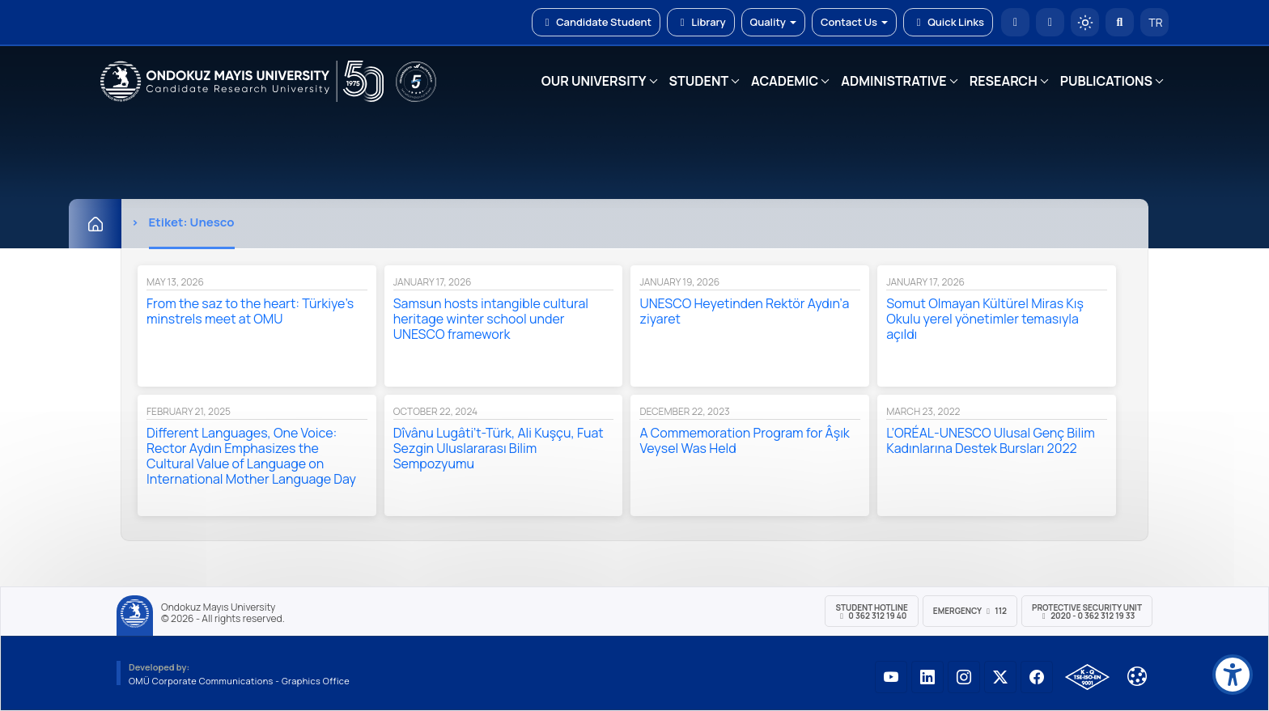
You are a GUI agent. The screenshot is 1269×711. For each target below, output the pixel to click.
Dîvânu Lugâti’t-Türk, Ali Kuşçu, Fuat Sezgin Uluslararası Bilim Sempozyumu (498, 448)
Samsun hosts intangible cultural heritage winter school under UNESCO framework (490, 318)
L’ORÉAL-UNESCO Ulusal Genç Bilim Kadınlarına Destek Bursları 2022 (990, 440)
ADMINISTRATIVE (893, 81)
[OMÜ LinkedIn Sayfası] (927, 677)
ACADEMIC (784, 81)
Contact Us (854, 22)
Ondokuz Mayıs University (218, 607)
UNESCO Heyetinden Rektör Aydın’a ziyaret (744, 311)
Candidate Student (596, 22)
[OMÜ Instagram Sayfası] (964, 677)
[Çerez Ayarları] (1137, 676)
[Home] (95, 223)
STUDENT (699, 81)
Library (701, 22)
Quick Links (948, 22)
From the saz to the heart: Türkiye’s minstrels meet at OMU (250, 311)
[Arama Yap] (1120, 22)
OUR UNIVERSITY (594, 81)
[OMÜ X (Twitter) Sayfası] (1000, 677)
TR (1155, 22)
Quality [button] (773, 22)
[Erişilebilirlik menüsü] (1232, 674)
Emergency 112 (970, 610)
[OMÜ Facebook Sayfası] (1037, 677)
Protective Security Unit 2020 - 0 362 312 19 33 (1087, 611)
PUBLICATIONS (1106, 81)
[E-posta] (1050, 22)
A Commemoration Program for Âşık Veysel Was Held (744, 440)
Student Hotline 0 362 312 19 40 (871, 611)
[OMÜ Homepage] (1015, 22)
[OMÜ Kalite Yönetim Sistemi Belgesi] (1087, 677)
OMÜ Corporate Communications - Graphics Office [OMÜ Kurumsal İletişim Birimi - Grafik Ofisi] (239, 681)
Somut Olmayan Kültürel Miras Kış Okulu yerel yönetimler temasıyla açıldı (985, 318)
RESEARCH (1004, 81)
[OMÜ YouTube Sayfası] (891, 677)
